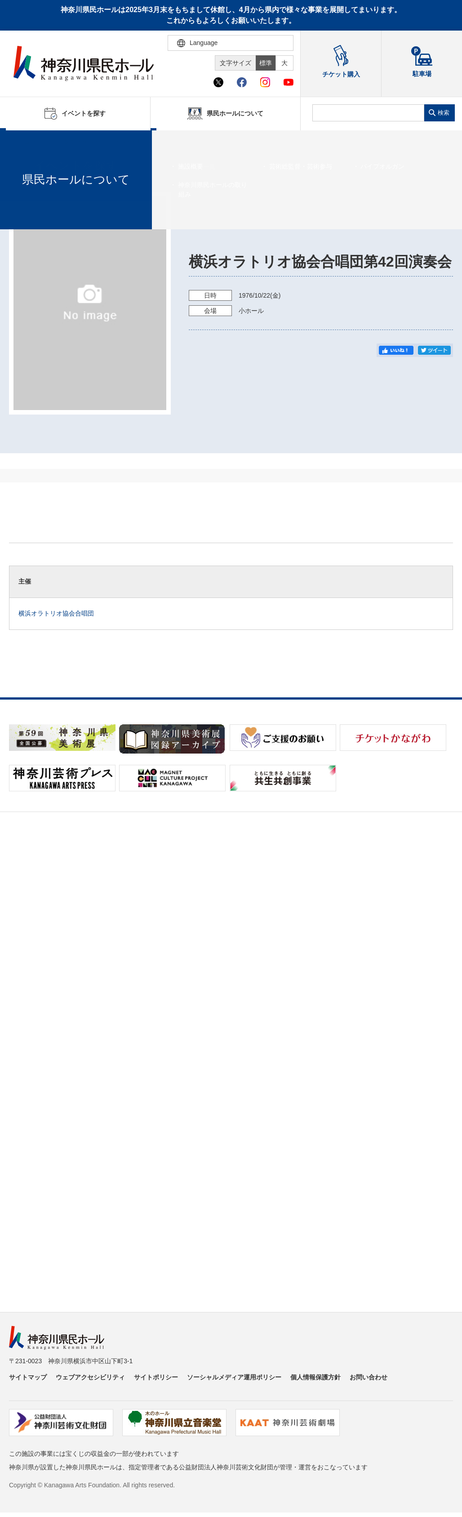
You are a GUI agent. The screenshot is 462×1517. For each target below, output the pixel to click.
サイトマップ (28, 1377)
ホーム (21, 141)
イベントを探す (56, 141)
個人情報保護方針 (315, 1377)
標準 (265, 63)
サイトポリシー (156, 1377)
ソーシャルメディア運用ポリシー (234, 1377)
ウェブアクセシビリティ (90, 1377)
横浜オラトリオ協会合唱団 (56, 613)
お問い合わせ (368, 1377)
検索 (443, 112)
